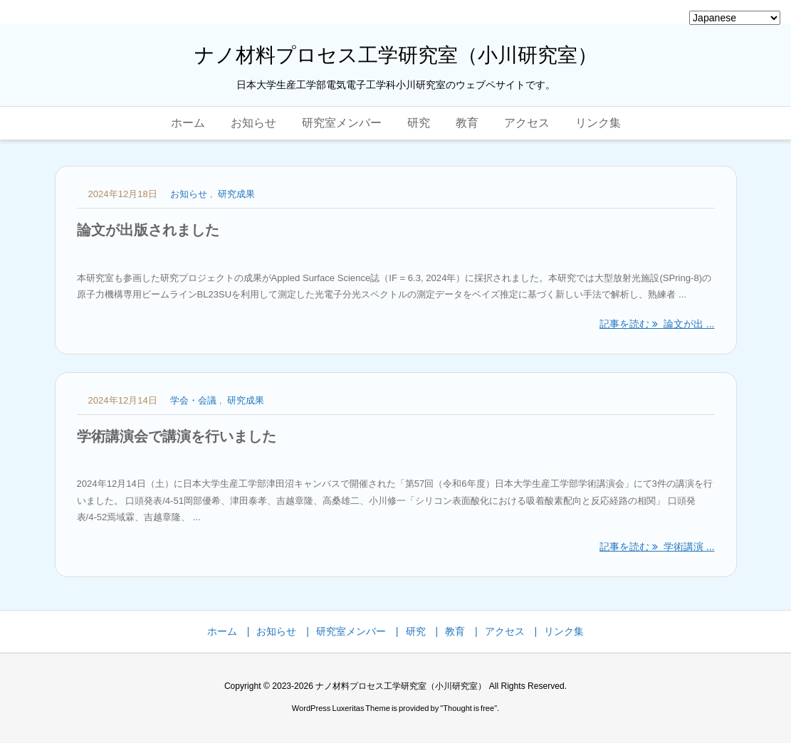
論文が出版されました (148, 230)
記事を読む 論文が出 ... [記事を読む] (656, 324)
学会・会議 (193, 400)
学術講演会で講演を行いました (176, 436)
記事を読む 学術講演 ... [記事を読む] (656, 546)
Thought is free (468, 708)
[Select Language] (734, 18)
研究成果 (236, 194)
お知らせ (188, 194)
